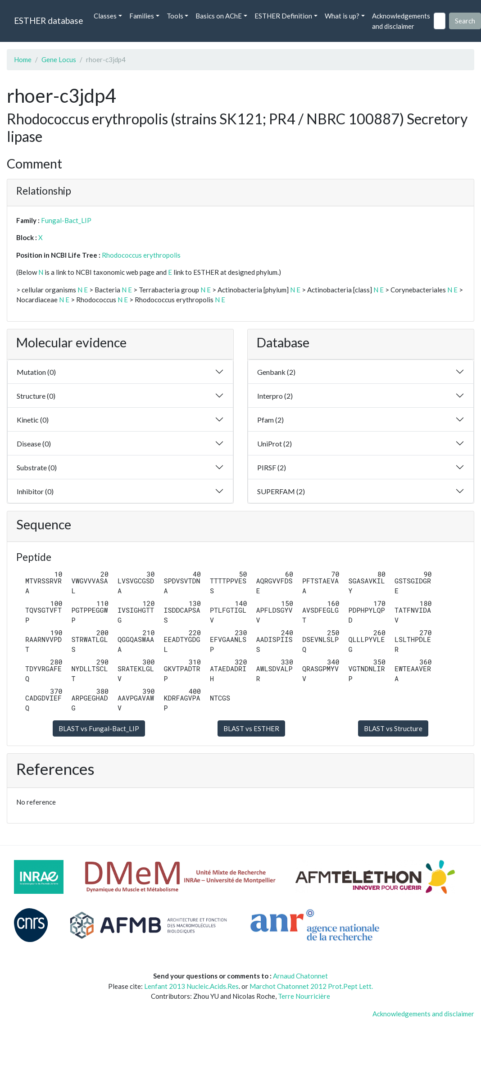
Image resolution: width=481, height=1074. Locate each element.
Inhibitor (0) (35, 491)
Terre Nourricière (304, 996)
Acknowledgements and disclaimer (401, 21)
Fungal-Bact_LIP (66, 220)
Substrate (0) (37, 467)
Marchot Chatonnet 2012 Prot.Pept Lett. (311, 986)
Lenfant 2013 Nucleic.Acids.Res (191, 986)
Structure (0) (36, 395)
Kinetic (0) (33, 419)
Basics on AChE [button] (218, 16)
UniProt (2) (274, 443)
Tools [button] (175, 16)
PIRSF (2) (271, 467)
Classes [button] (105, 16)
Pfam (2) (270, 419)
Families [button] (141, 16)
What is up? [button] (342, 16)
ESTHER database (48, 20)
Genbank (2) (276, 372)
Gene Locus (58, 59)
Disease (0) (34, 443)
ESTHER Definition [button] (283, 16)
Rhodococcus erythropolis (141, 255)
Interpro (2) (275, 395)
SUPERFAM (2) (281, 491)
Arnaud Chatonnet (300, 976)
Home (23, 59)
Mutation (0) (36, 372)
